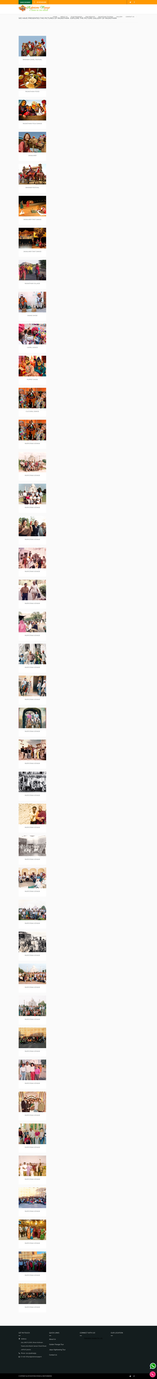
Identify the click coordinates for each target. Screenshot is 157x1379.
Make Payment (25, 2)
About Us (63, 16)
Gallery (119, 16)
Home (55, 16)
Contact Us (130, 16)
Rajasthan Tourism (105, 16)
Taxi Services (90, 16)
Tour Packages (76, 16)
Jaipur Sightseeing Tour (57, 1350)
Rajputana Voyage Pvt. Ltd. (93, 1338)
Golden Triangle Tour (56, 1344)
